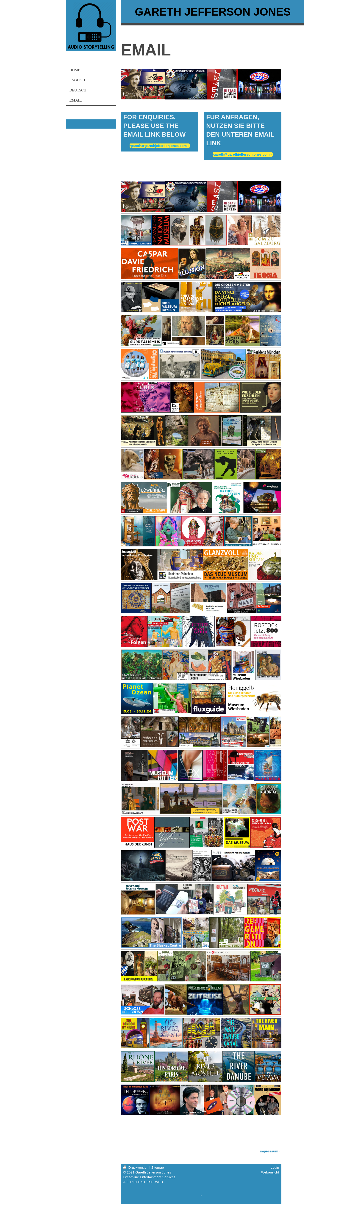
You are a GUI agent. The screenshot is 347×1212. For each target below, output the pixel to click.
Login (275, 1167)
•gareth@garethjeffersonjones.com (158, 146)
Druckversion (136, 1167)
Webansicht (270, 1172)
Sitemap (157, 1167)
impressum (269, 1151)
